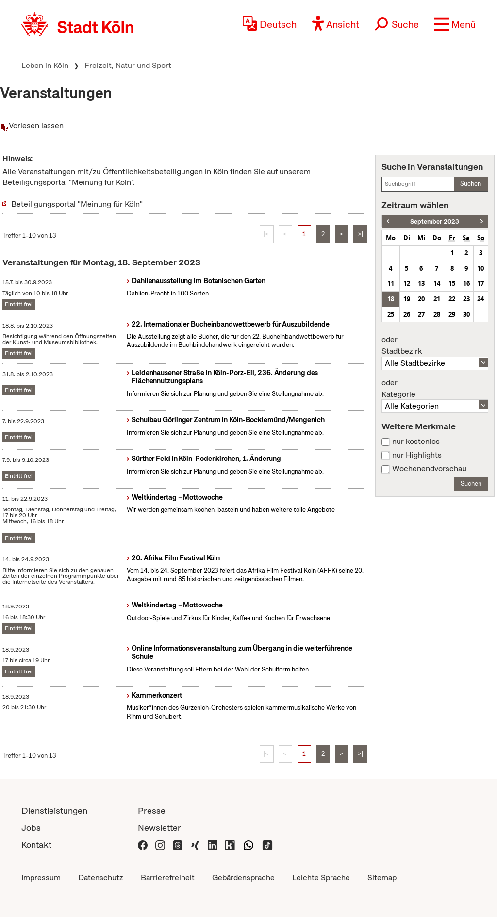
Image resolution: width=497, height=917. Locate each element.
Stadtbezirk (434, 345)
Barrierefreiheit (168, 877)
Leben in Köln (44, 65)
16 (466, 283)
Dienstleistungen (54, 810)
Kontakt (36, 844)
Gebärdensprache (243, 877)
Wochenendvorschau (429, 469)
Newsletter (159, 827)
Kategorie (434, 388)
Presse (152, 810)
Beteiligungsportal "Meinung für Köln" (77, 204)
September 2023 (434, 221)
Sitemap (382, 877)
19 (406, 299)
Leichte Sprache (321, 877)
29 (451, 314)
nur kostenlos (416, 441)
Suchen (470, 184)
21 (436, 299)
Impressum (41, 877)
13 (421, 283)
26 (406, 314)
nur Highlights (417, 455)
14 (436, 283)
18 (390, 299)
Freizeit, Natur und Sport (127, 65)
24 (480, 299)
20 (421, 299)
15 (451, 283)
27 (421, 314)
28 (436, 314)
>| (360, 234)
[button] (455, 24)
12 (406, 283)
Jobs (31, 827)
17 (480, 283)
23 (466, 299)
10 (480, 268)
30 (466, 314)
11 (390, 283)
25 (390, 314)
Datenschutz (100, 877)
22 (451, 299)
